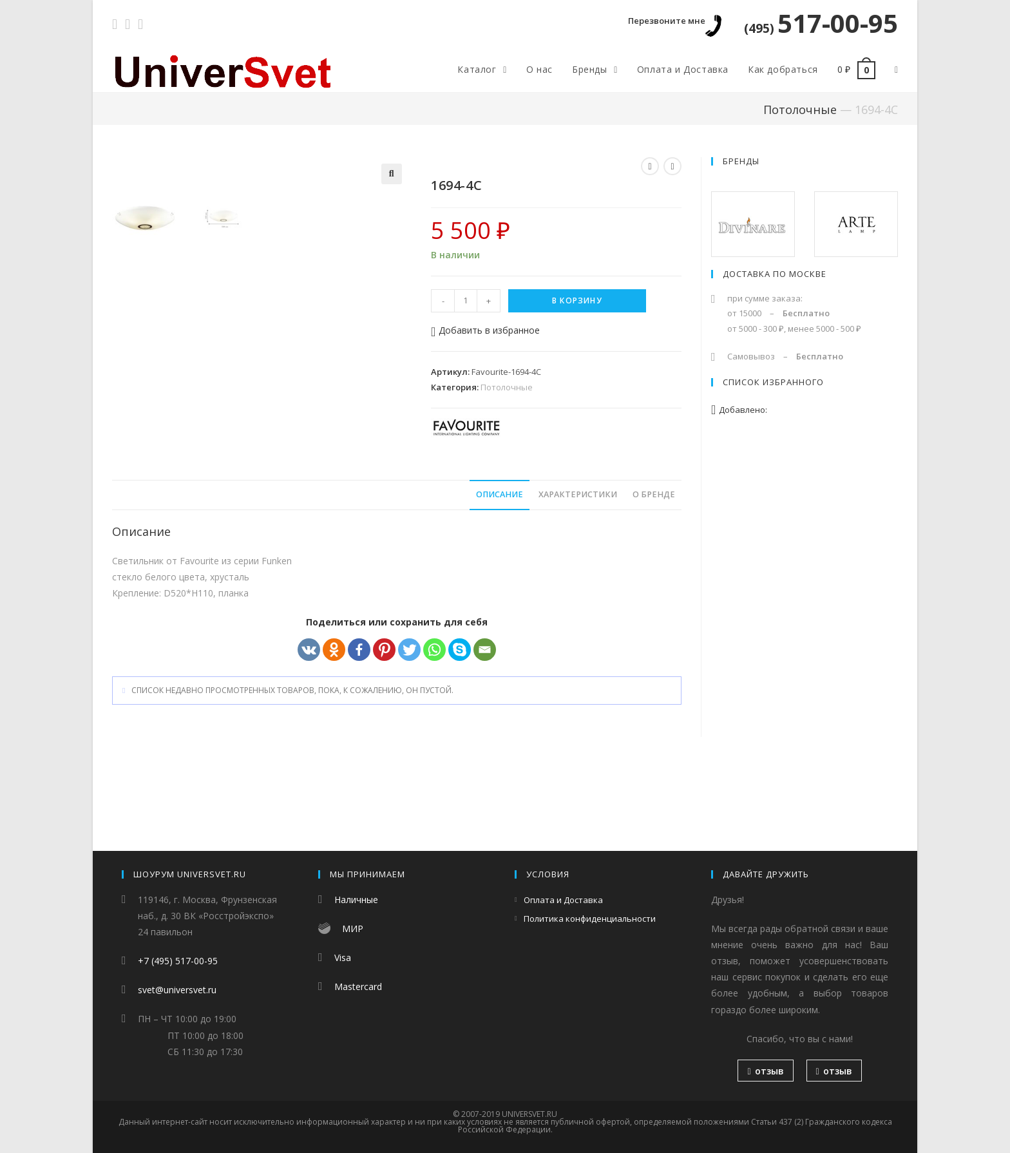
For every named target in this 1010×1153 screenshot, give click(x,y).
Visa (342, 957)
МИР (352, 928)
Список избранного (773, 382)
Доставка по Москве (774, 274)
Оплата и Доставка (563, 900)
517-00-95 (821, 23)
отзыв (765, 1071)
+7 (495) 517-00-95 (178, 961)
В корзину (577, 300)
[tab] (499, 575)
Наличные (356, 899)
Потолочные (800, 109)
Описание (499, 574)
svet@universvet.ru (177, 990)
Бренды (741, 161)
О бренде (654, 574)
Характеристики (577, 574)
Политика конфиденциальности (590, 918)
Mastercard (358, 986)
